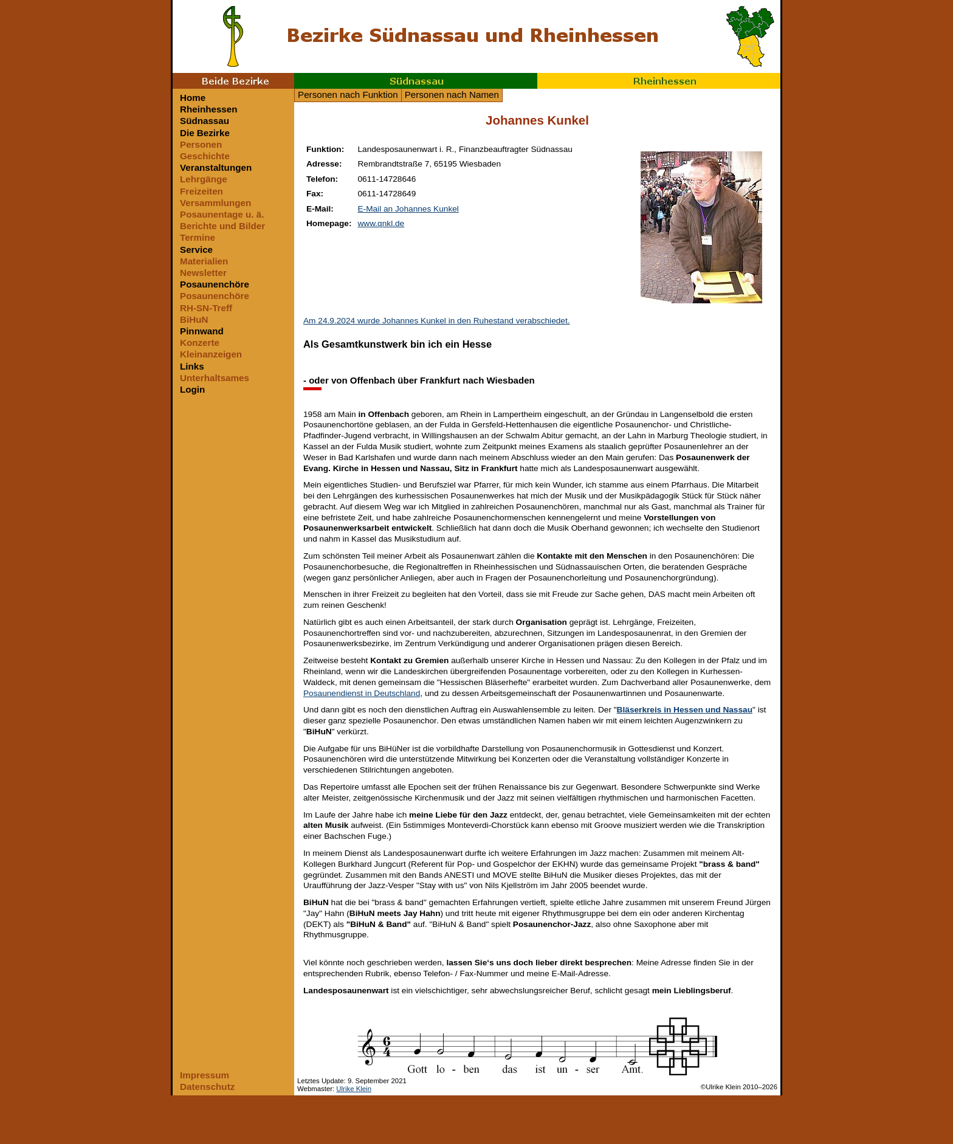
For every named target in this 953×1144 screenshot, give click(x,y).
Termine (197, 237)
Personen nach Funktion (348, 94)
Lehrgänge (203, 179)
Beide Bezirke (233, 81)
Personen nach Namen (452, 94)
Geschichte (205, 156)
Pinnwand (202, 331)
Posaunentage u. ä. (222, 214)
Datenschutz (207, 1086)
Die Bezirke (205, 133)
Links (192, 366)
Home (192, 97)
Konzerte (199, 342)
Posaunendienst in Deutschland (361, 693)
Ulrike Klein (353, 1088)
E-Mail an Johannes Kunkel (407, 208)
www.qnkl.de (380, 223)
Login (192, 389)
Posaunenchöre (214, 284)
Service (196, 249)
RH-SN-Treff (206, 308)
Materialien (204, 261)
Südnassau (415, 81)
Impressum (204, 1075)
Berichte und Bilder (222, 226)
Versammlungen (215, 203)
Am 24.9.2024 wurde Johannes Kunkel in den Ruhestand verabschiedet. (436, 320)
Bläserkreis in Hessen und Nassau (684, 709)
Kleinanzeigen (211, 354)
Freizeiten (201, 191)
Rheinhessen (658, 81)
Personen (201, 144)
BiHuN (194, 319)
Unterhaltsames (214, 378)
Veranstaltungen (216, 167)
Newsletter (203, 272)
